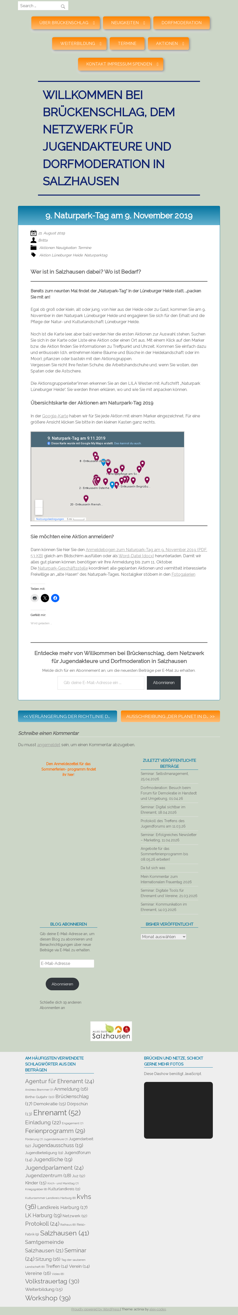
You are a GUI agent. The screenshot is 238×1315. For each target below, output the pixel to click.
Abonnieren (164, 682)
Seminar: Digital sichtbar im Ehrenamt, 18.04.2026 (163, 809)
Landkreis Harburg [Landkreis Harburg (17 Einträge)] (62, 1207)
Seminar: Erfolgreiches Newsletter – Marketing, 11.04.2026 (169, 837)
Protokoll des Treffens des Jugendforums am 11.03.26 (163, 823)
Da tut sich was (153, 868)
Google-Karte (55, 416)
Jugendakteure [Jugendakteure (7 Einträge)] (56, 1139)
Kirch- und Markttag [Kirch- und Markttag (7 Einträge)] (63, 1183)
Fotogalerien (183, 574)
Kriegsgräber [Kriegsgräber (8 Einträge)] (36, 1189)
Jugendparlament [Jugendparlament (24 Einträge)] (54, 1167)
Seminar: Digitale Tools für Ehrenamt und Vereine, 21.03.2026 (169, 893)
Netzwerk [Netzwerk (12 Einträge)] (75, 1215)
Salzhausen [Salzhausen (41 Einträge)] (64, 1233)
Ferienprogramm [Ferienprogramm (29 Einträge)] (55, 1131)
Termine (127, 43)
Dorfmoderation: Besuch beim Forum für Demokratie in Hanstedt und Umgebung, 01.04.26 (169, 793)
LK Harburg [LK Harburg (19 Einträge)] (43, 1215)
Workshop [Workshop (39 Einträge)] (48, 1298)
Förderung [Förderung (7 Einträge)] (34, 1139)
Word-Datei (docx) (136, 555)
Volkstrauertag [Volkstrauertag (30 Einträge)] (52, 1281)
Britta (42, 240)
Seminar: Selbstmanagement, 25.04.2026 (165, 776)
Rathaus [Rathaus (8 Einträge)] (68, 1224)
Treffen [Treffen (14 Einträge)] (57, 1266)
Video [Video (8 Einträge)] (58, 1274)
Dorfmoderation (181, 22)
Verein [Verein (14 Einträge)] (79, 1266)
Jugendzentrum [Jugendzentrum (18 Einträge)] (48, 1175)
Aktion (44, 255)
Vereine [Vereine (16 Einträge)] (38, 1273)
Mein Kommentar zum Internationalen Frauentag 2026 (166, 879)
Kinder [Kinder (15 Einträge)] (35, 1182)
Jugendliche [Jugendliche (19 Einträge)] (52, 1159)
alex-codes (157, 1309)
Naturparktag (95, 255)
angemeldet (48, 744)
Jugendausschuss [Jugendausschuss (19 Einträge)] (57, 1145)
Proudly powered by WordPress (95, 1309)
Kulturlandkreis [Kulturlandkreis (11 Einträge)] (64, 1189)
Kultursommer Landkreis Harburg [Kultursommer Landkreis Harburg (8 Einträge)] (50, 1198)
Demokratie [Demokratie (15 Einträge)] (49, 1103)
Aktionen (46, 247)
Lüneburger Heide (67, 255)
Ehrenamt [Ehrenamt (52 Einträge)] (57, 1112)
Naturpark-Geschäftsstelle (63, 568)
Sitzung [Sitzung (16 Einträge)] (47, 1259)
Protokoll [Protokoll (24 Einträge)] (42, 1223)
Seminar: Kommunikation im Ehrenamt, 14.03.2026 (164, 907)
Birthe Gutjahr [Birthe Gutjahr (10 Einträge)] (39, 1097)
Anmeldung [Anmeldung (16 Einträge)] (71, 1089)
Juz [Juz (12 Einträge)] (78, 1175)
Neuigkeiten (66, 247)
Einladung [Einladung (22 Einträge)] (43, 1122)
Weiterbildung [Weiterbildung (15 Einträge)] (44, 1289)
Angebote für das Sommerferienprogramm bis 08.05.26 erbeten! (164, 854)
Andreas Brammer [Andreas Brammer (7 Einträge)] (39, 1089)
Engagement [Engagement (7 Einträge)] (72, 1123)
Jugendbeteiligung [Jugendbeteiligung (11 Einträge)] (44, 1152)
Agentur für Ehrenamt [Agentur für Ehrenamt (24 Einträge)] (59, 1081)
